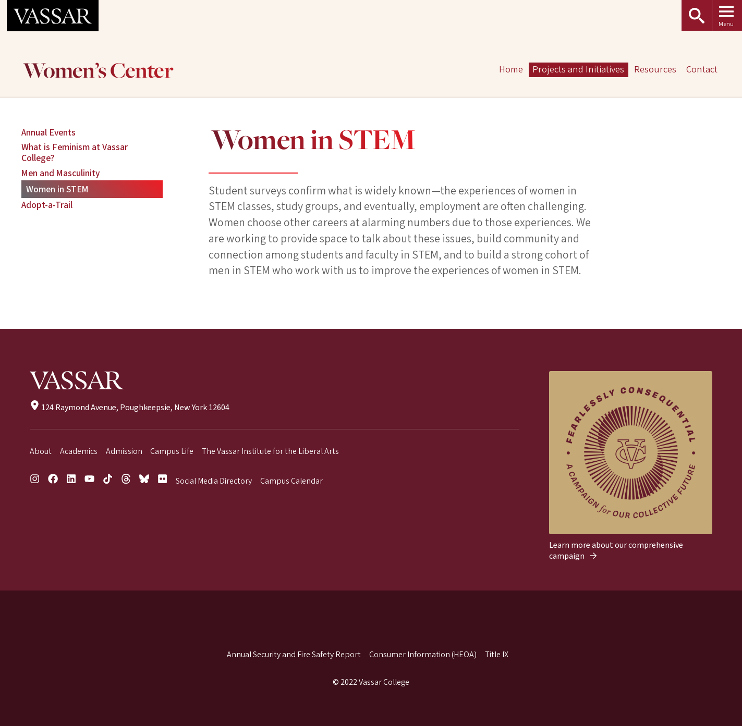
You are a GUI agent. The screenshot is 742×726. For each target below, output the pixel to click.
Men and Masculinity (60, 173)
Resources (655, 69)
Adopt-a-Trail (46, 205)
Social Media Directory (214, 481)
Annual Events (48, 132)
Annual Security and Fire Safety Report (294, 654)
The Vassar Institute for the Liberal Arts (270, 451)
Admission (124, 451)
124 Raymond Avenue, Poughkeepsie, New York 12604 (129, 407)
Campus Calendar (291, 481)
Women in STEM (57, 189)
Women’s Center (98, 72)
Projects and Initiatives (579, 69)
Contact (701, 69)
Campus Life (171, 451)
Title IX (496, 654)
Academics (79, 451)
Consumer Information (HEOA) (423, 654)
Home (511, 69)
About (41, 451)
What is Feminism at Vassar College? (74, 153)
